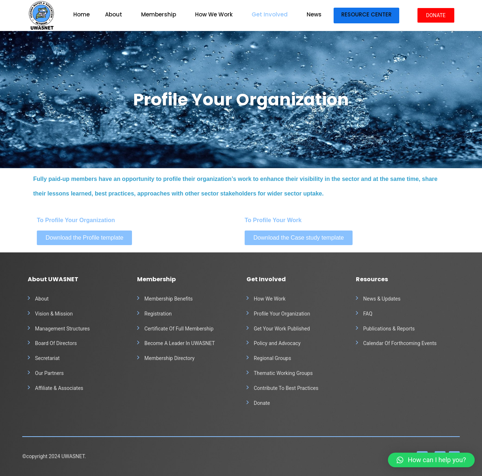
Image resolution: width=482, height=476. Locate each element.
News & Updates (382, 299)
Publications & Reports (389, 329)
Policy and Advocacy (277, 343)
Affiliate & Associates (59, 388)
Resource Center (366, 14)
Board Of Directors (56, 343)
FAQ (367, 314)
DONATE (436, 15)
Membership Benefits (168, 299)
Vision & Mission (54, 314)
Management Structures (62, 329)
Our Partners (49, 373)
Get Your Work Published (282, 329)
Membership (158, 14)
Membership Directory (169, 358)
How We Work (214, 14)
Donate (262, 403)
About (113, 14)
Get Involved (270, 14)
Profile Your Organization (282, 314)
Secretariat (47, 358)
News (314, 14)
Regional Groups (272, 358)
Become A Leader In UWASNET (179, 343)
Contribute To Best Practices (286, 388)
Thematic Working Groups (283, 373)
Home (81, 14)
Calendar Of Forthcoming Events (399, 343)
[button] (431, 460)
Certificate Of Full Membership (179, 329)
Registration (158, 314)
